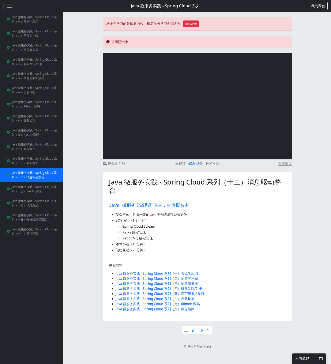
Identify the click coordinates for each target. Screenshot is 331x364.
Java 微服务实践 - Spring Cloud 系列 (165, 6)
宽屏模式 (285, 164)
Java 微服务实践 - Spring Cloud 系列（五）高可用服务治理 (160, 293)
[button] (318, 6)
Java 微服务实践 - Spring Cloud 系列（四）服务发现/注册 (159, 288)
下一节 (205, 330)
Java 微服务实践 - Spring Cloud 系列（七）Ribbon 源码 (158, 304)
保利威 (194, 163)
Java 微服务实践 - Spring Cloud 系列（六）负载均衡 (155, 298)
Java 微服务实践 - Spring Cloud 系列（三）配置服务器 (157, 283)
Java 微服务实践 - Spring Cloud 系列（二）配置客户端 (157, 278)
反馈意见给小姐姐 (197, 347)
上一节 (189, 330)
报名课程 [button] (191, 24)
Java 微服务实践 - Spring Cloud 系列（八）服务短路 (155, 309)
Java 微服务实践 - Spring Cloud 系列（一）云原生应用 (157, 273)
